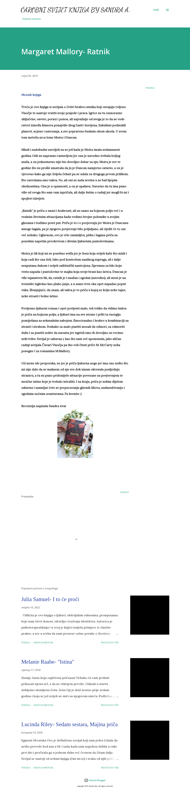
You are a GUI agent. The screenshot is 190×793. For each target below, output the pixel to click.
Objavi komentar (43, 642)
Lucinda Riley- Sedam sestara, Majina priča (69, 724)
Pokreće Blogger (95, 780)
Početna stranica (32, 18)
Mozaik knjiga (31, 95)
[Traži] (156, 10)
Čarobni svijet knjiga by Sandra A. (75, 10)
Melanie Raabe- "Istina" (47, 662)
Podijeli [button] (150, 88)
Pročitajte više (110, 642)
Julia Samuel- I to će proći (50, 599)
